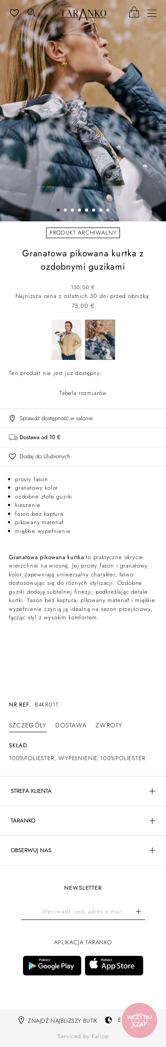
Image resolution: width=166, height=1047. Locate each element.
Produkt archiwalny (83, 232)
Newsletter (82, 888)
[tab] (27, 725)
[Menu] (152, 13)
